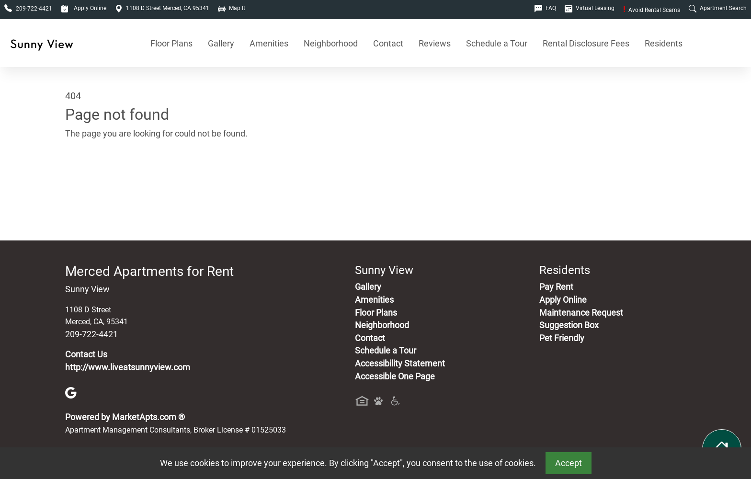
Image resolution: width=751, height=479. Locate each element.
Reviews (435, 43)
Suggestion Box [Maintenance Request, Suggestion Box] (569, 325)
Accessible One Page (395, 376)
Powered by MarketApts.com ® (125, 417)
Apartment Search (718, 8)
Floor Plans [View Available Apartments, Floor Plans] (171, 43)
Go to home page (97, 178)
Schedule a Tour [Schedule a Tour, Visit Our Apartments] (496, 43)
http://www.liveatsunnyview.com (127, 367)
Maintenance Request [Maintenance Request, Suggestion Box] (581, 313)
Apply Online (83, 8)
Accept (568, 463)
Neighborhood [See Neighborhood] (331, 43)
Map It (231, 8)
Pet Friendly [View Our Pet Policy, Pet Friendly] (561, 338)
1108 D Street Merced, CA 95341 (162, 8)
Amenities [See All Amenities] (269, 43)
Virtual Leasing (589, 8)
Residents (664, 43)
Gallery (221, 43)
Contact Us (86, 354)
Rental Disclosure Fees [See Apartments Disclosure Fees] (586, 43)
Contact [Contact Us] (388, 43)
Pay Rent (556, 287)
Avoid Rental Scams (651, 10)
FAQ (545, 8)
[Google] (71, 392)
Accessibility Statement (400, 363)
